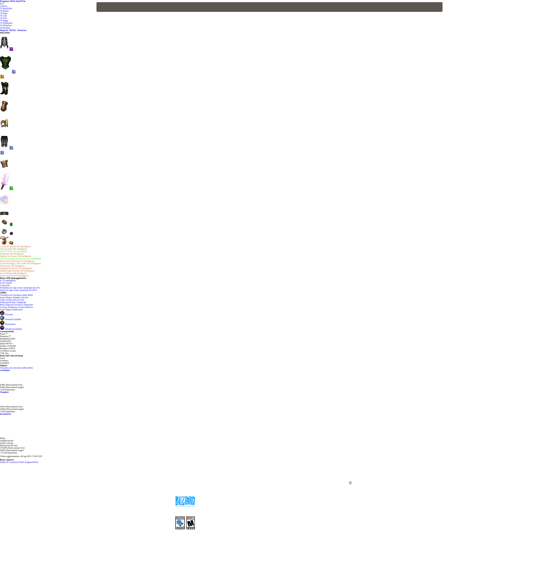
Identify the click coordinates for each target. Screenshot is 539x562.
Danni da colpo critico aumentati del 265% (18, 290)
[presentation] (106, 7)
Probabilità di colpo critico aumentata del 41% (20, 288)
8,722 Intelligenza (8, 280)
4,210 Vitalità (6, 283)
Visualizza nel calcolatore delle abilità (17, 295)
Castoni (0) (5, 285)
